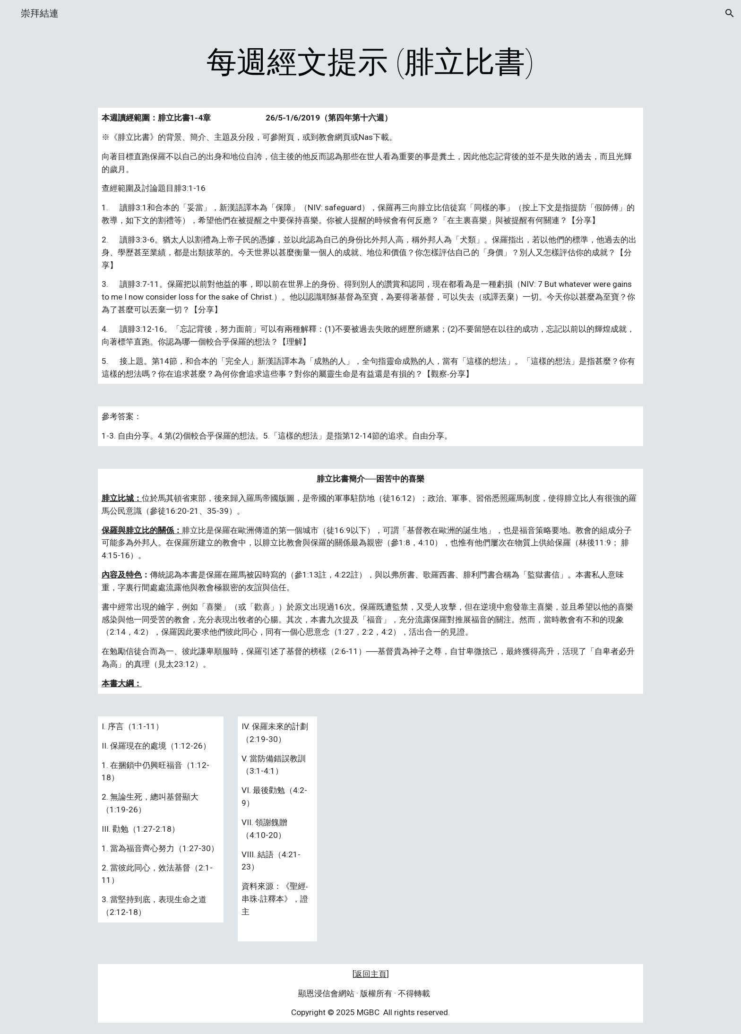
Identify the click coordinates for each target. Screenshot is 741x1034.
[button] (729, 13)
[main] (370, 62)
